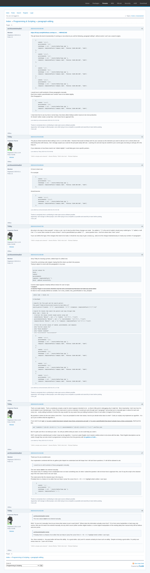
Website (11, 157)
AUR (135, 3)
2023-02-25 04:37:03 (37, 226)
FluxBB (141, 566)
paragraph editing (45, 21)
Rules (13, 13)
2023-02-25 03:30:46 (37, 28)
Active (133, 16)
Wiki (112, 3)
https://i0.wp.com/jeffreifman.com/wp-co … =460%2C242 (49, 32)
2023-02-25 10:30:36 (37, 254)
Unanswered (140, 16)
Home (87, 3)
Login (31, 13)
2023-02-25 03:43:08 (37, 137)
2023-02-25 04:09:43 (37, 165)
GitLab (119, 3)
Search (19, 13)
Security (128, 3)
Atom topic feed (139, 563)
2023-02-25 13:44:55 (37, 404)
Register (25, 13)
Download (143, 3)
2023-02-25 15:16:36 (37, 453)
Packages (96, 3)
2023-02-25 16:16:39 (37, 510)
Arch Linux (11, 3)
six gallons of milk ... (90, 437)
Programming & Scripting (24, 21)
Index (7, 13)
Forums (105, 3)
